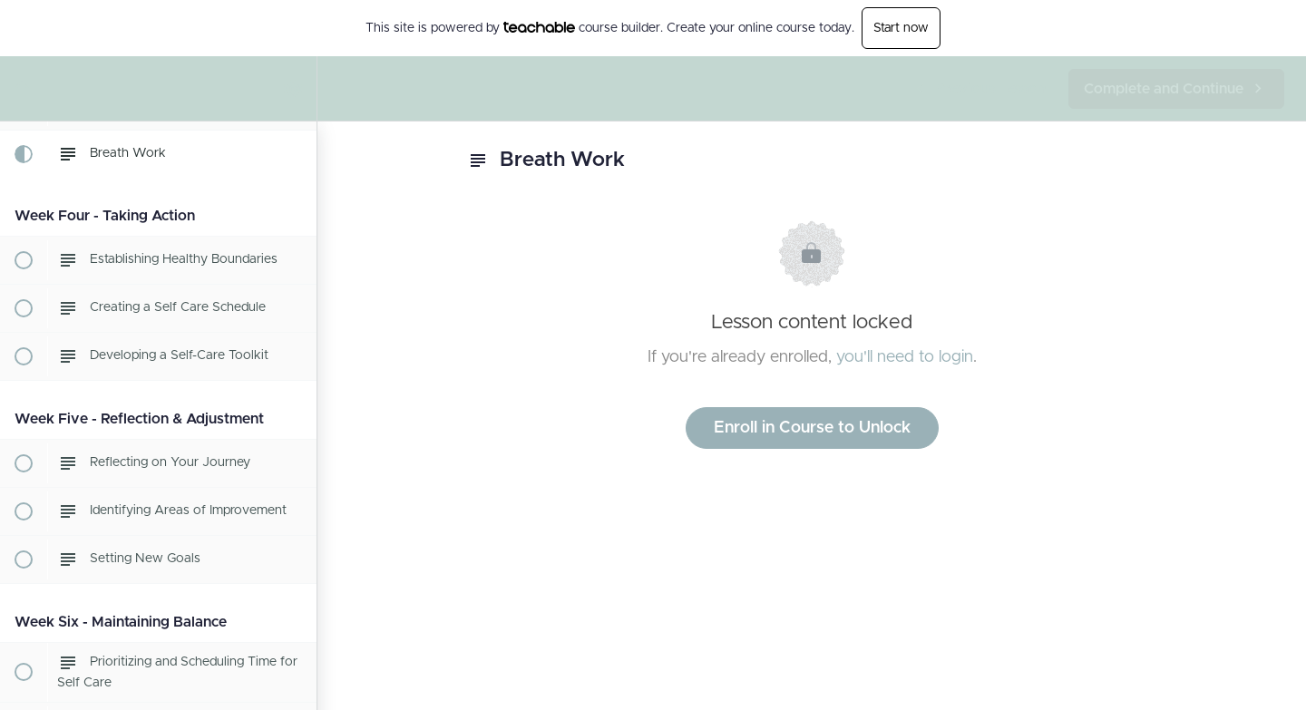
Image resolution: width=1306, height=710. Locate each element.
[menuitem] (294, 88)
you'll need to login (904, 357)
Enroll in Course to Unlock (812, 428)
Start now (901, 28)
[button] (22, 88)
